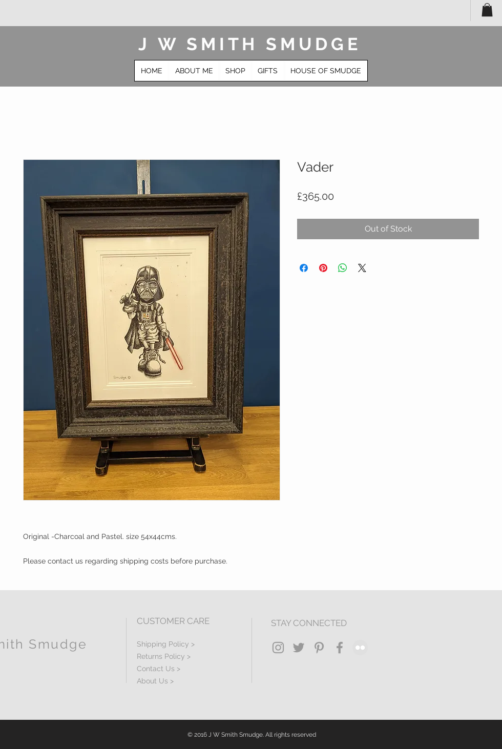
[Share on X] (362, 268)
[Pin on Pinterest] (323, 268)
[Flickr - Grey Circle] (360, 647)
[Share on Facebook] (304, 268)
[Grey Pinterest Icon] (319, 647)
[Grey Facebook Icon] (339, 647)
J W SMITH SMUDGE (249, 44)
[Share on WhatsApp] (343, 268)
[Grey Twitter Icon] (298, 647)
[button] (487, 9)
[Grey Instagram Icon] (278, 647)
